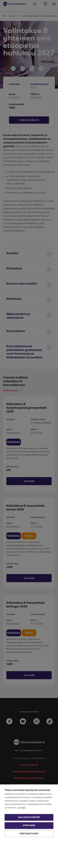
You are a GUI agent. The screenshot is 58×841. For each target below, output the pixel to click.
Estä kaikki (29, 825)
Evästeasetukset (29, 834)
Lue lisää (21, 807)
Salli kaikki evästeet (29, 817)
